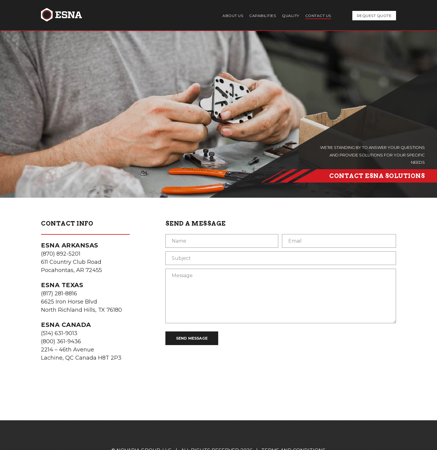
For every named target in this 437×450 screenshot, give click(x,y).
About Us (232, 15)
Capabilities (262, 15)
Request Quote (374, 15)
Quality (290, 15)
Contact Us (318, 15)
